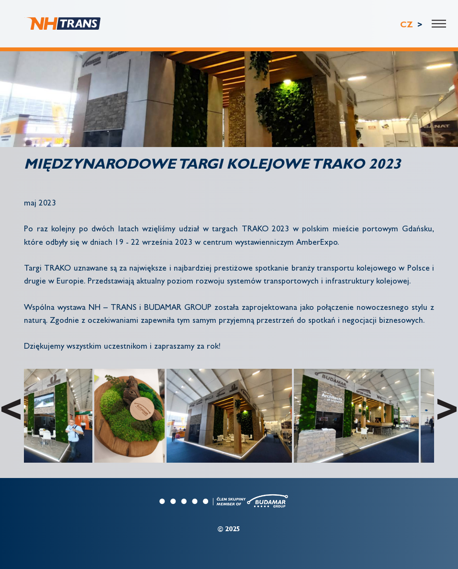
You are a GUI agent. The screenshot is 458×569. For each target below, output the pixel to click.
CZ (407, 26)
